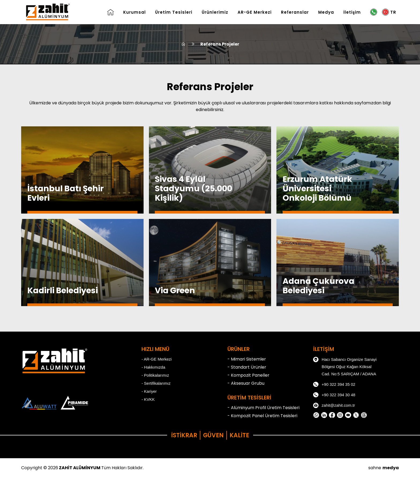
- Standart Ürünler (246, 367)
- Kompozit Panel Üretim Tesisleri (262, 416)
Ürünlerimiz (215, 12)
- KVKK (148, 399)
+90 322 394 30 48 (334, 395)
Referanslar (295, 12)
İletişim (352, 12)
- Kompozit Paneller (248, 375)
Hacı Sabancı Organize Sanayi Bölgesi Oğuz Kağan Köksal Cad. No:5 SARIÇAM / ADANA (345, 366)
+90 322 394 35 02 (334, 384)
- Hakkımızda (153, 367)
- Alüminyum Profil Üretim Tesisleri (263, 408)
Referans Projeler (219, 44)
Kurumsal (134, 12)
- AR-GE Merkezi (156, 359)
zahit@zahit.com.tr (334, 405)
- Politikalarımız (155, 375)
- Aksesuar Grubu (245, 383)
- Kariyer (149, 391)
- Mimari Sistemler (246, 359)
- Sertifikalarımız (155, 383)
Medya (326, 12)
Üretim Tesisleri (173, 12)
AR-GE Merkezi (255, 12)
